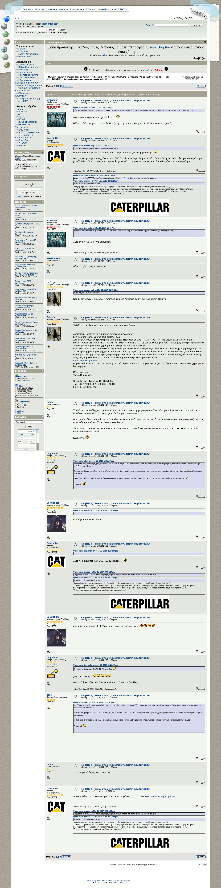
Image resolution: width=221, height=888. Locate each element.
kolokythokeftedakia (25, 275)
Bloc (114, 882)
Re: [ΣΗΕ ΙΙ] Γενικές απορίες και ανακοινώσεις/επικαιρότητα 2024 (115, 100)
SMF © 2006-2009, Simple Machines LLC (118, 881)
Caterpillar (52, 138)
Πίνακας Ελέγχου (24, 152)
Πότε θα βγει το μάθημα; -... (25, 306)
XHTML (121, 882)
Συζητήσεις (91, 9)
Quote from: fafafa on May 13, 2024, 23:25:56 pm (93, 108)
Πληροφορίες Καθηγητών (23, 94)
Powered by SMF (93, 881)
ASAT (21, 116)
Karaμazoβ (21, 258)
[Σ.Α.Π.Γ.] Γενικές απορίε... (25, 248)
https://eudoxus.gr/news (85, 360)
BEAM (21, 119)
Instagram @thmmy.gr (29, 98)
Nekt (48, 79)
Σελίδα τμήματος (26, 64)
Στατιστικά (20, 371)
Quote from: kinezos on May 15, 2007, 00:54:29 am (94, 175)
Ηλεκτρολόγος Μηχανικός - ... (26, 289)
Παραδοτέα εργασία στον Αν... (26, 330)
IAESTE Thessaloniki (29, 132)
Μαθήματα (52, 9)
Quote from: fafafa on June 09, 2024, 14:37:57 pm (93, 461)
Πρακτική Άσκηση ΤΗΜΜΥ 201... (27, 224)
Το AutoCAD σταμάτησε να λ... (27, 205)
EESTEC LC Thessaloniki (23, 125)
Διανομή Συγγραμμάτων (30, 85)
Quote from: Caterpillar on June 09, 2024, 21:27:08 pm (95, 665)
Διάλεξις (51, 282)
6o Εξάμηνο (97, 77)
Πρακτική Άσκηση (27, 77)
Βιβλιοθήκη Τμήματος (29, 67)
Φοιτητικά (63, 9)
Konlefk (20, 332)
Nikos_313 (21, 267)
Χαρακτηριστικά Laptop (24, 314)
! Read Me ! (40, 9)
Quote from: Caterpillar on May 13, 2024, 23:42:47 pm (95, 228)
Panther (22, 145)
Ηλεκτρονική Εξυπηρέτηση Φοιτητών (27, 81)
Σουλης (20, 357)
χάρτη (130, 52)
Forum (21, 48)
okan (19, 226)
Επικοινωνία (24, 56)
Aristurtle (22, 111)
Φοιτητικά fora (25, 72)
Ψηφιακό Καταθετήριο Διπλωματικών (27, 89)
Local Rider (53, 503)
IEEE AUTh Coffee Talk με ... (26, 363)
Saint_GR (20, 411)
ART (20, 114)
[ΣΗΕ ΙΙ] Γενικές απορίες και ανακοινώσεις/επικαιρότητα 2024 (79, 79)
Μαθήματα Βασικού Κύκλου (77, 77)
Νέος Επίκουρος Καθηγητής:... (27, 257)
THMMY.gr (50, 77)
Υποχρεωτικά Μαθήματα (115, 77)
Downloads (28, 9)
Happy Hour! (103, 9)
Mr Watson (21, 316)
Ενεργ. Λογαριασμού (28, 54)
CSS (126, 882)
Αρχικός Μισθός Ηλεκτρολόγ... (26, 297)
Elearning (23, 69)
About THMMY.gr (119, 9)
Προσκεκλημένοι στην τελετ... (26, 347)
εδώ (153, 47)
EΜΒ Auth (23, 129)
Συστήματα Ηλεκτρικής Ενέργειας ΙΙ (144, 77)
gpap (19, 413)
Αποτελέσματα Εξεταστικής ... (26, 273)
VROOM (22, 142)
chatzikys (21, 207)
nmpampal (52, 453)
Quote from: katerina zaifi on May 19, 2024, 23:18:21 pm (96, 290)
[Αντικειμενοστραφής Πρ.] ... (26, 338)
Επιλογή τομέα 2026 (23, 281)
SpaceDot (23, 140)
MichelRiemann (23, 308)
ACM (20, 109)
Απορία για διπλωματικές (24, 232)
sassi (49, 695)
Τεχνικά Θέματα (77, 9)
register (54, 23)
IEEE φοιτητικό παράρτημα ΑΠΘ (24, 136)
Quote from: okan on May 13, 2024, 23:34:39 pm (93, 146)
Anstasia (21, 340)
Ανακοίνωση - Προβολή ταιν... (26, 355)
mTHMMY (23, 101)
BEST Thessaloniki (27, 122)
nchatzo (20, 283)
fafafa (50, 402)
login (44, 23)
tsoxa (19, 299)
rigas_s (20, 218)
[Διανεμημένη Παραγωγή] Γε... (26, 240)
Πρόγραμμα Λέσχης (28, 75)
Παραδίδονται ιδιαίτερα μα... (26, 265)
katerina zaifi (53, 258)
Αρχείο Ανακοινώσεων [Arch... (26, 322)
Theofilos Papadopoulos (163, 796)
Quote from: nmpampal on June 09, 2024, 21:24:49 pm (95, 510)
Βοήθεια (164, 47)
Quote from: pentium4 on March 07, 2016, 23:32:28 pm (95, 181)
